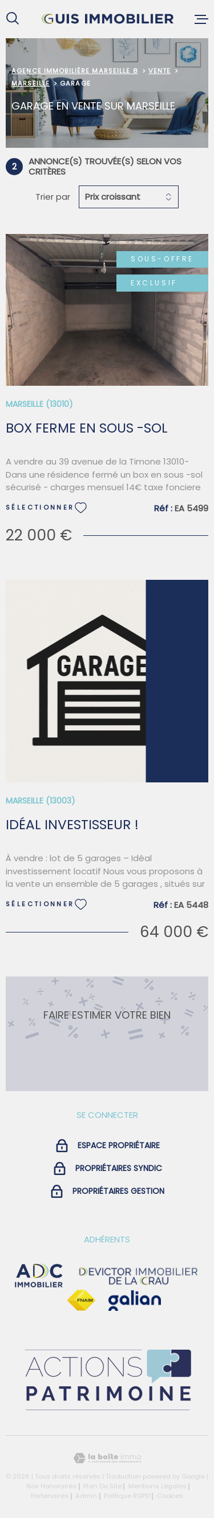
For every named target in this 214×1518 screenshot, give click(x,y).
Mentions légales (157, 1486)
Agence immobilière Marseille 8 (74, 70)
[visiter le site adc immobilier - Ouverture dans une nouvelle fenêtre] (38, 1276)
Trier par (52, 197)
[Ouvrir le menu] (201, 19)
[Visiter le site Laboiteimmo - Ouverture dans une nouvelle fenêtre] (107, 1458)
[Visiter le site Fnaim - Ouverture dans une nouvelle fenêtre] (81, 1300)
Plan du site (102, 1486)
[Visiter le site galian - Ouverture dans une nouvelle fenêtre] (134, 1300)
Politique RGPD (127, 1495)
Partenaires (49, 1495)
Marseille (30, 83)
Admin (86, 1495)
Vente (159, 70)
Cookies (170, 1496)
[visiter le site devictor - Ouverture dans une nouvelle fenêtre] (139, 1276)
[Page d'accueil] (107, 19)
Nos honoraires (51, 1486)
